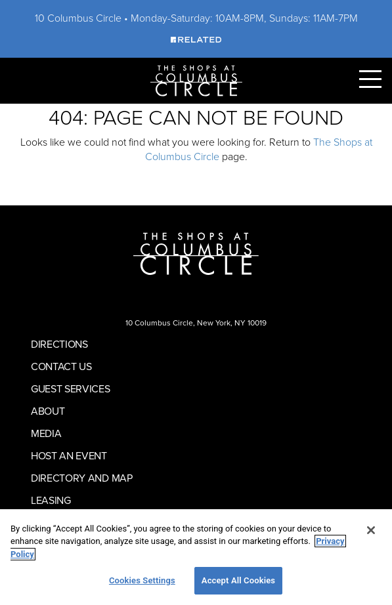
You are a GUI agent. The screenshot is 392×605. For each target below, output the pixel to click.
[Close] (371, 530)
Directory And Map (82, 477)
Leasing (51, 500)
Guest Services (70, 388)
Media (46, 433)
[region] (196, 557)
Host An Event (69, 455)
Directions (59, 344)
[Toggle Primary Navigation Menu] (370, 79)
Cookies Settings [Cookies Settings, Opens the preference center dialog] (142, 580)
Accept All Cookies (238, 580)
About (47, 411)
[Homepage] (196, 79)
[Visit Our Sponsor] (196, 39)
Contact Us (61, 366)
